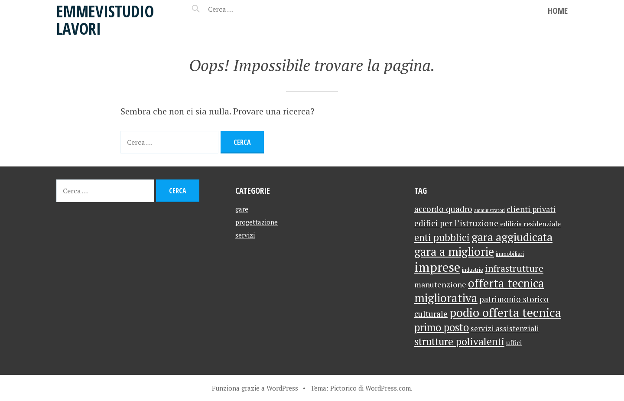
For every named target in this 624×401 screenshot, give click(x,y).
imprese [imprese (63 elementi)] (437, 267)
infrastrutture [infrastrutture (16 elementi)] (514, 268)
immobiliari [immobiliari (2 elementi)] (510, 254)
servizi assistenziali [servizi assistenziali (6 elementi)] (505, 328)
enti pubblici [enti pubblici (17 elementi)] (442, 237)
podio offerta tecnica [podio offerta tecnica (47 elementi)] (505, 312)
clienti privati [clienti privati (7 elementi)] (531, 209)
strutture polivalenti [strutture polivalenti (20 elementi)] (459, 341)
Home (558, 10)
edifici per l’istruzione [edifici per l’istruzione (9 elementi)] (456, 223)
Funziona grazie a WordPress (255, 388)
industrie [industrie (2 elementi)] (472, 270)
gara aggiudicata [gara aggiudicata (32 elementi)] (511, 236)
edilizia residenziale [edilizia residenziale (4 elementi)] (530, 223)
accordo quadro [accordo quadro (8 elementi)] (443, 209)
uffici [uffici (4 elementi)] (514, 342)
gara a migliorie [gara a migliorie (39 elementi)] (454, 251)
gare (241, 209)
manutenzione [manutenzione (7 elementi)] (440, 284)
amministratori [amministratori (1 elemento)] (489, 210)
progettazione (256, 222)
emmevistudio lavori (105, 19)
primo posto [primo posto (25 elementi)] (441, 327)
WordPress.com (388, 388)
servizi (245, 235)
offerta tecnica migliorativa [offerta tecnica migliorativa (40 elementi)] (479, 290)
